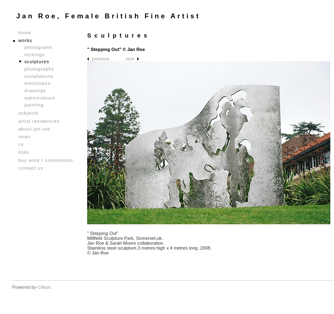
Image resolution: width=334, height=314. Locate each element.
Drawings (35, 90)
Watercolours (39, 97)
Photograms (38, 47)
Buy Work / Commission (45, 160)
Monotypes (37, 83)
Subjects (28, 113)
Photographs (39, 68)
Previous (100, 58)
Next (129, 58)
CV (21, 144)
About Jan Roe (34, 129)
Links (23, 152)
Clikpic (44, 287)
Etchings (34, 54)
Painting (34, 104)
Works (25, 40)
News (24, 137)
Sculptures (36, 61)
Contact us (30, 168)
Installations (38, 76)
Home (24, 33)
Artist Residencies (39, 121)
